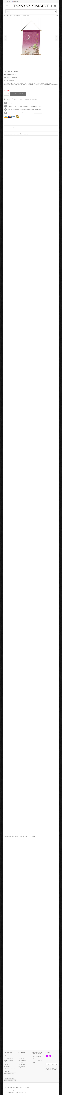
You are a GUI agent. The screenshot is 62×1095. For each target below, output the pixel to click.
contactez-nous (38, 113)
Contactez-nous (9, 1055)
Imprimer (8, 99)
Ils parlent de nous (9, 1073)
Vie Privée (7, 1071)
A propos (7, 1066)
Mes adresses (22, 1060)
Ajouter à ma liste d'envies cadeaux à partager (25, 99)
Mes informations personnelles (23, 1063)
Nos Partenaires (9, 1058)
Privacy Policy (12, 1087)
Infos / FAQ (7, 1064)
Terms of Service (22, 1087)
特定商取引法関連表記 (10, 1080)
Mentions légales (9, 1078)
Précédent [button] (5, 38)
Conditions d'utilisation (10, 1069)
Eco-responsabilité (9, 1076)
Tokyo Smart (14, 1090)
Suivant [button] (56, 38)
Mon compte (21, 1052)
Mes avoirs (21, 1058)
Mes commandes (23, 1055)
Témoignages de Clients (9, 1061)
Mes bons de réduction (22, 1067)
